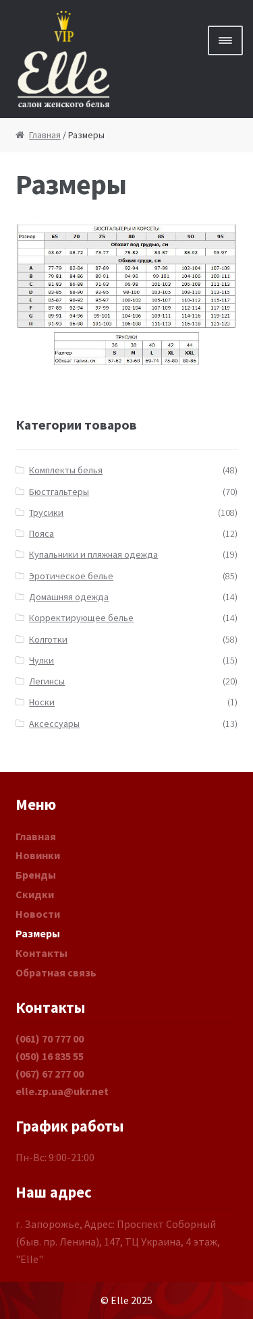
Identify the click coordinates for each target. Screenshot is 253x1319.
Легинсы (47, 681)
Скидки (35, 894)
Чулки (41, 660)
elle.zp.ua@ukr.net (62, 1091)
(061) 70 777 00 (50, 1038)
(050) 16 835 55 (50, 1056)
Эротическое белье (71, 576)
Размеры (38, 933)
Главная (45, 135)
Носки (42, 702)
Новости (38, 913)
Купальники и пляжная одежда (93, 554)
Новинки (38, 855)
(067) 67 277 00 (50, 1073)
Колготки (48, 639)
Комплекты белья (66, 470)
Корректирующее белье (81, 618)
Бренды (36, 874)
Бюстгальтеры (59, 492)
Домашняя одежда (69, 597)
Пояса (41, 533)
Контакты (41, 953)
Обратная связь (56, 972)
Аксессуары (54, 723)
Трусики (46, 512)
